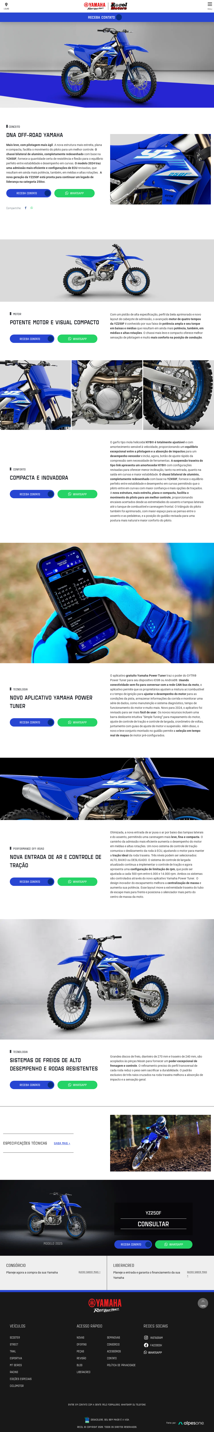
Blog (79, 1364)
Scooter (15, 1336)
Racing (14, 1371)
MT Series (16, 1364)
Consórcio (113, 1343)
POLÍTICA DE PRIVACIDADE (121, 1364)
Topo (202, 1302)
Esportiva (16, 1357)
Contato (112, 1357)
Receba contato (101, 17)
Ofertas (82, 1343)
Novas (80, 1336)
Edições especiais (21, 1378)
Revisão (81, 1357)
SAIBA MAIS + (62, 1142)
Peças (80, 1350)
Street (14, 1343)
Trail (13, 1350)
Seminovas (113, 1336)
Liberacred (83, 1371)
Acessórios (114, 1350)
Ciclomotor (17, 1384)
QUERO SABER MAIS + (90, 1270)
